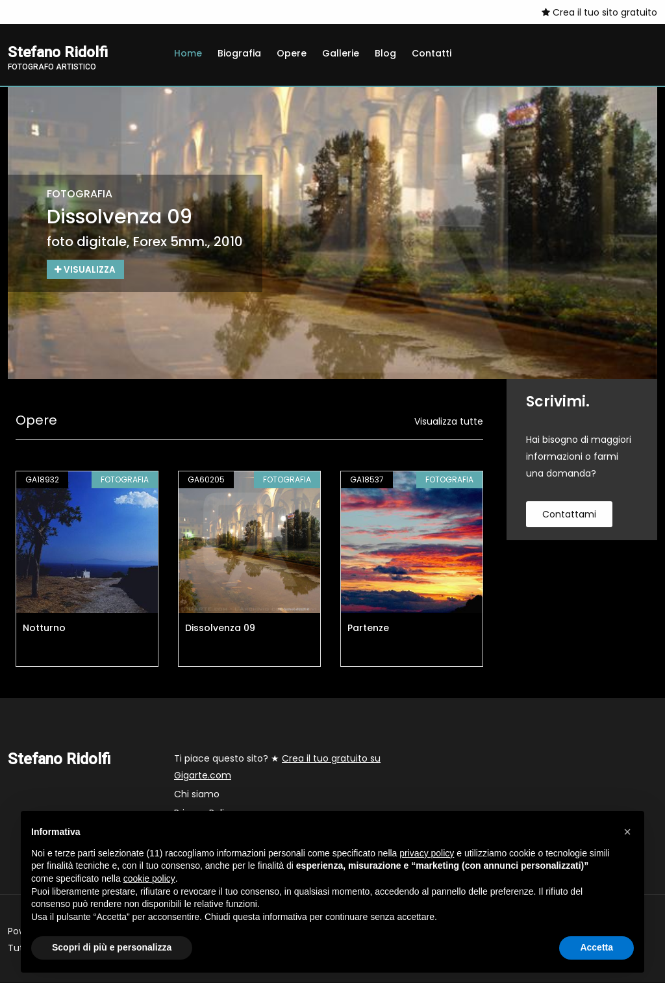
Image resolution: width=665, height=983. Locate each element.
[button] (627, 831)
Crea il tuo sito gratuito (599, 12)
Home (188, 53)
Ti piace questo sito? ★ (277, 767)
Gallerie (340, 53)
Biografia (239, 53)
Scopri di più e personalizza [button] (111, 947)
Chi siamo (197, 794)
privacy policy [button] (426, 853)
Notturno (44, 628)
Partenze (368, 628)
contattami (569, 514)
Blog (385, 53)
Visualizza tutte (448, 422)
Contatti (431, 53)
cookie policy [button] (149, 878)
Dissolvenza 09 (220, 628)
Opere (292, 53)
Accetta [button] (596, 947)
